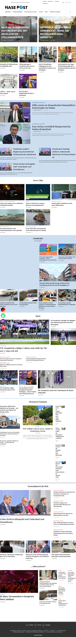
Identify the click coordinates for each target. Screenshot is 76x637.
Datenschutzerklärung (37, 630)
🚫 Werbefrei (45, 3)
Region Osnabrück (17, 12)
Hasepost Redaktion (37, 110)
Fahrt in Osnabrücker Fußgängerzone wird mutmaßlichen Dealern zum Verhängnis (47, 67)
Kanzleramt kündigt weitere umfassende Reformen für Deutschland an (63, 153)
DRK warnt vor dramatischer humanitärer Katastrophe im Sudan (53, 106)
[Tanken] (3, 315)
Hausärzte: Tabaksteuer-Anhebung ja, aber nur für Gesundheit (11, 556)
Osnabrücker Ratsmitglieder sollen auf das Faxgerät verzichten (66, 258)
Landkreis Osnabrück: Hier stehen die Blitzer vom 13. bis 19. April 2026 (9, 304)
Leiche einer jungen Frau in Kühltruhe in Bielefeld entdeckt (11, 204)
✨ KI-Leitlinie (56, 1)
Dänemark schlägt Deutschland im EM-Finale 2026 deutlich (11, 365)
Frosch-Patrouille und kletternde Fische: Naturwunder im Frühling (36, 230)
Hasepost (4, 40)
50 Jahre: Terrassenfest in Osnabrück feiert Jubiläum (17, 598)
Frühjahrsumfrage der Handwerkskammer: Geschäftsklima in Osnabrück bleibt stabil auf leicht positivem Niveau (48, 584)
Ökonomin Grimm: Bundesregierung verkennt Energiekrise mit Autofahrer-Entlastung (37, 557)
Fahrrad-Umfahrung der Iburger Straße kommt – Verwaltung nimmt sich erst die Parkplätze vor (54, 284)
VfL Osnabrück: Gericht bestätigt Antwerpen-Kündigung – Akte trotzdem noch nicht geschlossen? (27, 391)
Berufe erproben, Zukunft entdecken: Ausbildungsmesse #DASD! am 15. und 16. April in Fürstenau (47, 305)
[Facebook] (65, 2)
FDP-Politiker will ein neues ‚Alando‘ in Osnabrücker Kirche (38, 430)
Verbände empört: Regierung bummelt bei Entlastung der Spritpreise (24, 152)
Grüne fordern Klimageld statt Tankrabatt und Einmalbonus (24, 167)
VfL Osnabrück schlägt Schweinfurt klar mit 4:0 (7, 389)
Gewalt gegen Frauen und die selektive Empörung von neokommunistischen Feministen (10, 433)
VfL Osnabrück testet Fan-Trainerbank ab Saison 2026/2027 (56, 391)
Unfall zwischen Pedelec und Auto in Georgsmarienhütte (47, 602)
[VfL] (3, 321)
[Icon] (12, 192)
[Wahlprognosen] (3, 309)
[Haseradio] (3, 327)
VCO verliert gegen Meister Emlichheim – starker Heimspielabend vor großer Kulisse (48, 258)
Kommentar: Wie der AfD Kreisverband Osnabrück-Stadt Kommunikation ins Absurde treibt (60, 469)
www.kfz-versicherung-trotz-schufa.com (54, 632)
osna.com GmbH (22, 630)
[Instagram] (70, 2)
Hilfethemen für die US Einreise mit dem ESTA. (35, 632)
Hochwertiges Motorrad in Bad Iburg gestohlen (27, 304)
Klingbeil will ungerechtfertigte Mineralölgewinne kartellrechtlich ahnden (63, 533)
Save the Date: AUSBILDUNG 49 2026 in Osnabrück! (26, 93)
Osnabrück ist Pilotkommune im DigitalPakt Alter (9, 65)
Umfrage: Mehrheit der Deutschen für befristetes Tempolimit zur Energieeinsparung (64, 494)
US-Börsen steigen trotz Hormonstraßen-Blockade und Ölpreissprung (62, 504)
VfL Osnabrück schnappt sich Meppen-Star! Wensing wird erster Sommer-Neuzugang (63, 322)
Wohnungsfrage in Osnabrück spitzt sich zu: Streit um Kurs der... (27, 66)
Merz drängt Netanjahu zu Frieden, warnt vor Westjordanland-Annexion (64, 523)
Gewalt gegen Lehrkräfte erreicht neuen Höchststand (62, 204)
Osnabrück (8, 12)
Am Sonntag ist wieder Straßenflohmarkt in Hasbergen (66, 304)
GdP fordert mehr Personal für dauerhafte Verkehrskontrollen (61, 556)
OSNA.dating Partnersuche (18, 632)
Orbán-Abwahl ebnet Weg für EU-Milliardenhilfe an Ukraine (63, 514)
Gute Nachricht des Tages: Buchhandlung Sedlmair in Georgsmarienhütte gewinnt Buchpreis (67, 67)
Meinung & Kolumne (55, 12)
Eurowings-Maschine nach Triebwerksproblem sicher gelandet (11, 230)
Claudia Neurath (45, 40)
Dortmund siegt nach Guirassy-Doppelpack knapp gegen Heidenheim (11, 359)
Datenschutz (50, 1)
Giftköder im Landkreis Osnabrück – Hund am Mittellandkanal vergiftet (55, 33)
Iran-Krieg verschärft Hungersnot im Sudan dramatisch (51, 128)
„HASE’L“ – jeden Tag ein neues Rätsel (7, 93)
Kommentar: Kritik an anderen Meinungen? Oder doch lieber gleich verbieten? (59, 413)
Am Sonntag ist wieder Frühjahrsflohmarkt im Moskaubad (63, 603)
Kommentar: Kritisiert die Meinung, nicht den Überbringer (59, 450)
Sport (46, 12)
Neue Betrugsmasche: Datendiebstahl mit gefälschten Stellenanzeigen (15, 33)
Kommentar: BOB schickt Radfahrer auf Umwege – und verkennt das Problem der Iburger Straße (9, 409)
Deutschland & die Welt (30, 12)
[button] (8, 2)
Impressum (45, 1)
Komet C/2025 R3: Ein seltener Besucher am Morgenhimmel (35, 204)
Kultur (41, 12)
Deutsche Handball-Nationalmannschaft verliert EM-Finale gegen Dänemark (36, 359)
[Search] (70, 12)
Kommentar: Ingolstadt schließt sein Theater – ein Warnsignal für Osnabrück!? (9, 442)
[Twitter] (68, 2)
